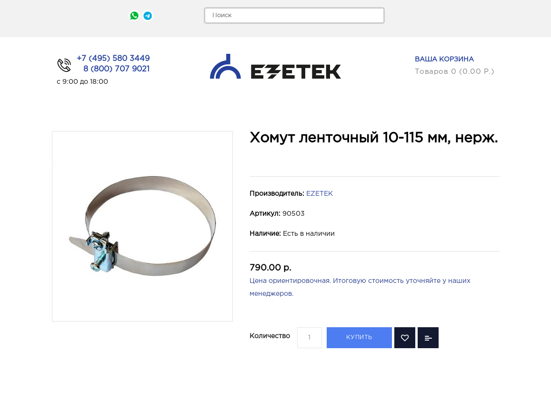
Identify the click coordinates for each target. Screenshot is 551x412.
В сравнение (428, 337)
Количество (270, 336)
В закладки (404, 337)
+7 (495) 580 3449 (113, 58)
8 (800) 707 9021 (116, 69)
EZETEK (319, 194)
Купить (359, 337)
